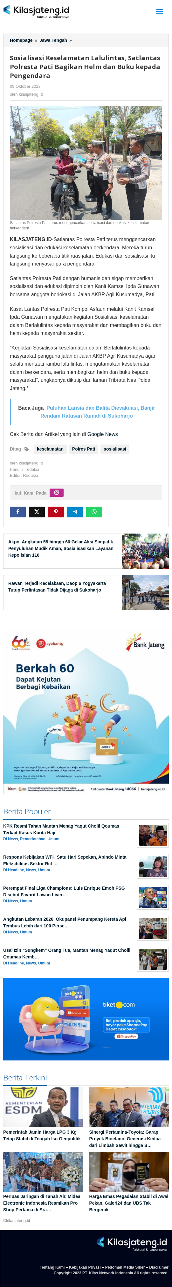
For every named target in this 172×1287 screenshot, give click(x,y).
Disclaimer (159, 1267)
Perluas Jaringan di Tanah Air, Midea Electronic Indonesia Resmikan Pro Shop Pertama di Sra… (41, 1203)
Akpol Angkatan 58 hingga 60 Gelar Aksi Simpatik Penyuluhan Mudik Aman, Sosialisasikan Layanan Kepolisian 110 (61, 548)
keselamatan (50, 448)
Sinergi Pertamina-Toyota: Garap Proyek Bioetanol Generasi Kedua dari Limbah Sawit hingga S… (125, 1139)
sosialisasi (115, 448)
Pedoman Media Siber (125, 1267)
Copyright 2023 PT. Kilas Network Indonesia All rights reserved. (111, 1273)
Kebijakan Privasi (84, 1267)
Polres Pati (83, 448)
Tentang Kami (52, 1267)
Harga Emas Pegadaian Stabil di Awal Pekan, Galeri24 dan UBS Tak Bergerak (129, 1203)
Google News (102, 434)
